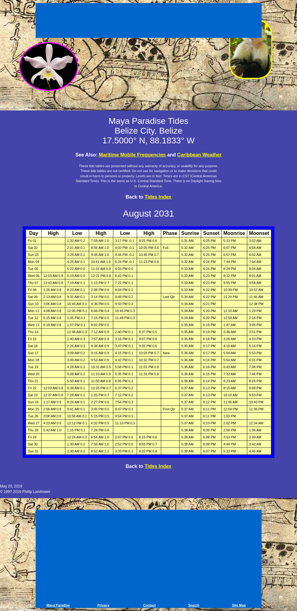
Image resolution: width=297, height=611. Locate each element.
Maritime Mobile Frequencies (132, 154)
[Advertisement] (149, 21)
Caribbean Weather (199, 154)
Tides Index (158, 196)
